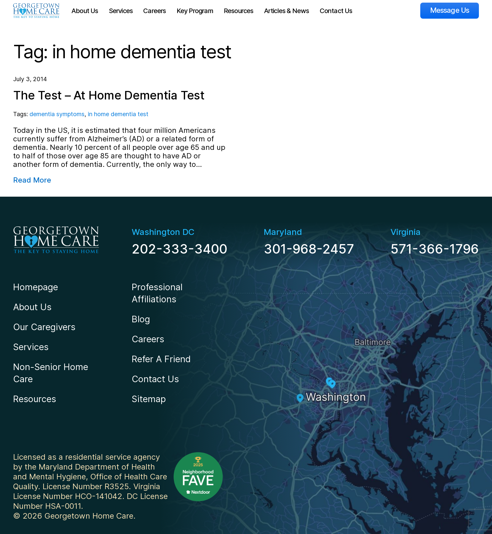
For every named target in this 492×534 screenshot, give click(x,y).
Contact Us (336, 11)
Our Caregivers (44, 327)
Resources (239, 11)
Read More (32, 180)
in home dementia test (118, 114)
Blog (141, 319)
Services (121, 11)
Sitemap (149, 399)
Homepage (35, 287)
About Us (84, 11)
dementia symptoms (57, 114)
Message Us (449, 10)
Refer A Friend (161, 359)
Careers (154, 11)
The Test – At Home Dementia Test (108, 95)
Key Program (195, 11)
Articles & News (286, 11)
